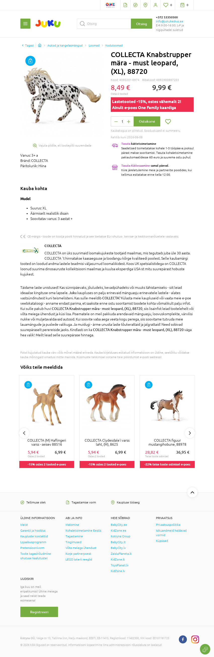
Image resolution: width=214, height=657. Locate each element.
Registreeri (39, 612)
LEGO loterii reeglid (79, 559)
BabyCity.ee (119, 525)
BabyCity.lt (118, 542)
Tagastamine (74, 536)
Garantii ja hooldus (32, 530)
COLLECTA (53, 246)
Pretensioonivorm (32, 548)
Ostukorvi (147, 121)
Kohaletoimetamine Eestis (83, 530)
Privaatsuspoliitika (168, 525)
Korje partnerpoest (78, 553)
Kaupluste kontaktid (34, 536)
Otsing (141, 24)
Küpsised (162, 541)
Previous (24, 433)
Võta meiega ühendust (81, 548)
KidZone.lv (118, 571)
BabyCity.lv (118, 548)
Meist (24, 525)
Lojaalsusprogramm (33, 542)
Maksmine (72, 525)
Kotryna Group (120, 536)
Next (190, 433)
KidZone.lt (118, 559)
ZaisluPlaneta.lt (121, 553)
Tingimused (73, 542)
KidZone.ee (118, 530)
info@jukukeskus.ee (169, 21)
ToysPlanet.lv (120, 565)
